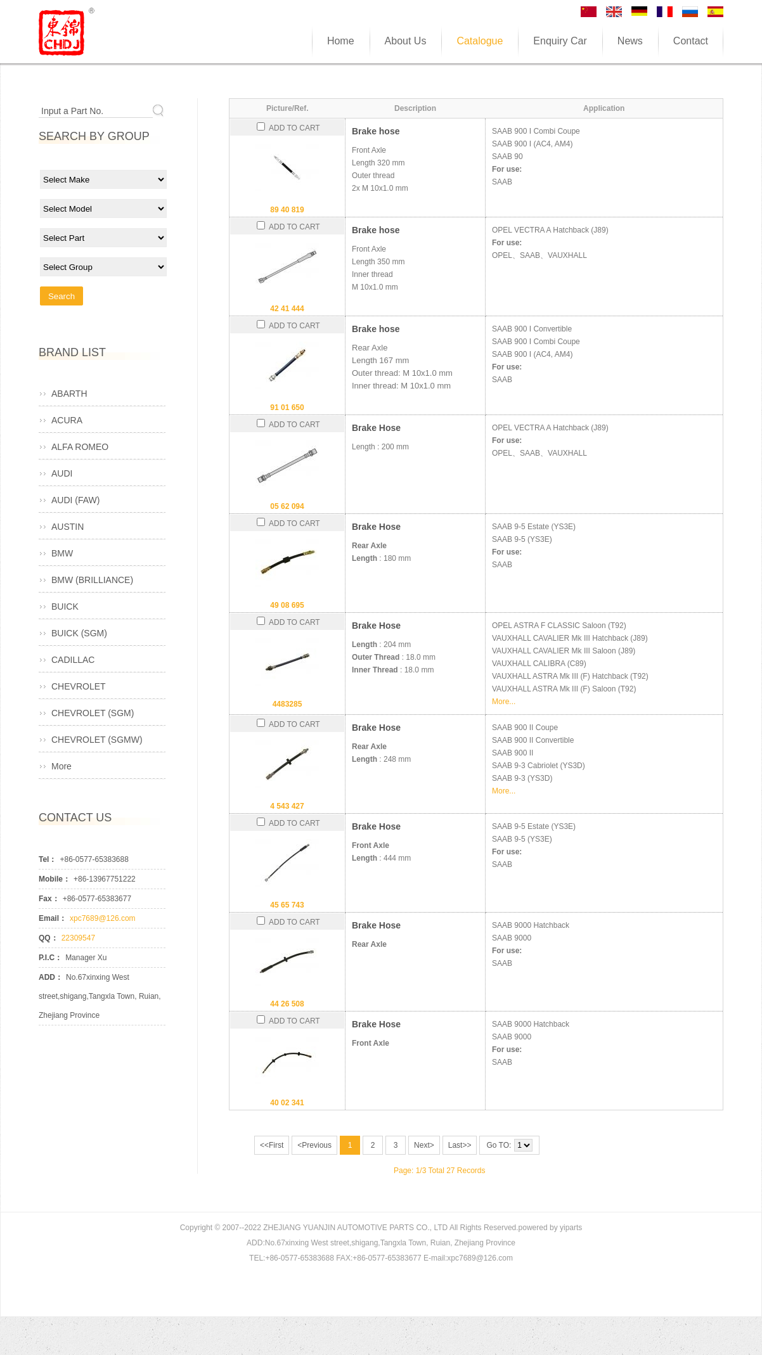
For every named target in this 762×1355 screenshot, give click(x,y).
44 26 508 (287, 1003)
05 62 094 (287, 506)
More (61, 766)
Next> (424, 1145)
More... (503, 701)
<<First (271, 1145)
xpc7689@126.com (103, 918)
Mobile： (54, 879)
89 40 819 (287, 209)
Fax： (49, 898)
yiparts (571, 1227)
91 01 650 (287, 407)
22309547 (78, 938)
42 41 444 (287, 308)
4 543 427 (287, 806)
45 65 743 (287, 905)
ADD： (51, 977)
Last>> (460, 1145)
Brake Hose (376, 428)
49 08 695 (287, 605)
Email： (53, 918)
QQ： (48, 938)
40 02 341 (287, 1102)
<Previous (314, 1145)
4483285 (287, 704)
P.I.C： (50, 957)
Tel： (47, 859)
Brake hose (375, 131)
